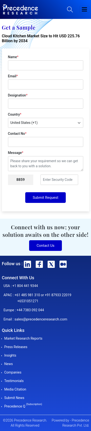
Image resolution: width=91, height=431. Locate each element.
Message (15, 153)
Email (13, 76)
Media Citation (15, 389)
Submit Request (45, 197)
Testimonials (14, 381)
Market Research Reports (23, 338)
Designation (18, 95)
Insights (10, 355)
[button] (84, 9)
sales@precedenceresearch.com (40, 319)
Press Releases (15, 347)
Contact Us (46, 245)
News (8, 364)
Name (13, 57)
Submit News (14, 398)
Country (14, 114)
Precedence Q (23, 406)
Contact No (17, 134)
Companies (13, 372)
